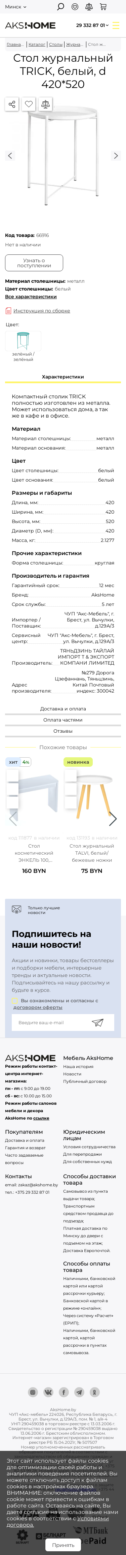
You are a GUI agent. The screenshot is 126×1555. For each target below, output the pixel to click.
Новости (72, 1073)
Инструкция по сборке (41, 311)
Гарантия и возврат (25, 1147)
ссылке (41, 1118)
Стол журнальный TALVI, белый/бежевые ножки (92, 853)
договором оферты (37, 1007)
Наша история (78, 1066)
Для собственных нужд (87, 1161)
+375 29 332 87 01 (32, 1192)
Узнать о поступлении (34, 263)
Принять (63, 1545)
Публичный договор (85, 1081)
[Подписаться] (97, 1022)
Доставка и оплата (24, 1140)
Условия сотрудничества (89, 1146)
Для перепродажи (82, 1154)
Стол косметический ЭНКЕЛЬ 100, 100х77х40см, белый (34, 853)
